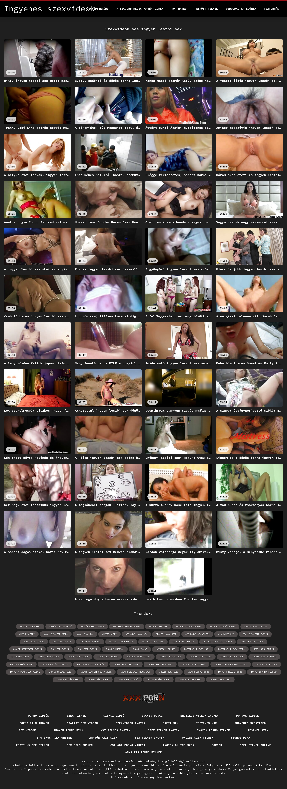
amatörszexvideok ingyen (126, 626)
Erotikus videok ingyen (199, 715)
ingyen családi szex (60, 672)
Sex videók (27, 730)
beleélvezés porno (34, 641)
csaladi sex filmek (153, 641)
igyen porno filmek (48, 656)
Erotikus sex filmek (32, 745)
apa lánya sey (226, 634)
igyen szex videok (107, 656)
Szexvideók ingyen (130, 723)
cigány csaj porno (90, 641)
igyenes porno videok (139, 656)
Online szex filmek (197, 737)
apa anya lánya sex (136, 634)
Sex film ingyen (80, 745)
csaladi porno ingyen (121, 641)
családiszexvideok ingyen (27, 649)
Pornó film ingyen (34, 723)
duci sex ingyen (60, 649)
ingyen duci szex (169, 672)
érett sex (171, 723)
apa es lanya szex (166, 634)
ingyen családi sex (266, 664)
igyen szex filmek (78, 656)
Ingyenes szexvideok (250, 723)
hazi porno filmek (264, 649)
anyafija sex (109, 634)
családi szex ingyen (252, 641)
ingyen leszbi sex (220, 679)
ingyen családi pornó (193, 664)
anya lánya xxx (85, 634)
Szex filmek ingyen (163, 730)
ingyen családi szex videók (96, 672)
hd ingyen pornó (20, 656)
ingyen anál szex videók (90, 664)
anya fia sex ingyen (255, 626)
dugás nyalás (140, 649)
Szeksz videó (113, 715)
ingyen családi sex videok (25, 672)
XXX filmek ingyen (115, 730)
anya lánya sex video (56, 634)
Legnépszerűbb (98, 8)
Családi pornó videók (127, 745)
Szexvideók (124, 777)
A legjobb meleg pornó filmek (140, 8)
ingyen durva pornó (198, 672)
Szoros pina (240, 737)
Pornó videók (38, 715)
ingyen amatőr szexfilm (55, 664)
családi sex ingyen (183, 641)
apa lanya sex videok (197, 634)
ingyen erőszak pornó (230, 672)
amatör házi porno (30, 626)
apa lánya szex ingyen (255, 634)
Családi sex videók (82, 723)
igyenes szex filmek (232, 656)
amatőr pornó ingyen (92, 626)
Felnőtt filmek (206, 8)
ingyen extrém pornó (68, 679)
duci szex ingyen (87, 649)
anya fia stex (27, 634)
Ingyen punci (152, 715)
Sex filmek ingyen (149, 737)
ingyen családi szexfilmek (135, 672)
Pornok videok (247, 715)
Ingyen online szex (178, 745)
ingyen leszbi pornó (190, 679)
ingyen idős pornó (128, 679)
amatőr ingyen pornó (60, 626)
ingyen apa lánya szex (160, 664)
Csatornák (271, 8)
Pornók (217, 745)
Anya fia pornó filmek (143, 752)
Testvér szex (258, 730)
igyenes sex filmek (170, 656)
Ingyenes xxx (206, 723)
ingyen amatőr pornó (21, 664)
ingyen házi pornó (98, 679)
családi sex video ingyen (217, 641)
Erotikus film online (54, 737)
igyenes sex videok (201, 656)
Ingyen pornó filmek (213, 730)
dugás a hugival (115, 649)
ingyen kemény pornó (158, 679)
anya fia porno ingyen (188, 626)
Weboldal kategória (241, 8)
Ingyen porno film (68, 730)
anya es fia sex (158, 626)
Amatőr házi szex (103, 737)
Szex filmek (76, 715)
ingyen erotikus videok (264, 672)
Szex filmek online (255, 745)
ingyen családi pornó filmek (230, 664)
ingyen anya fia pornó (126, 664)
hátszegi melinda (165, 649)
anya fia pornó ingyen (222, 626)
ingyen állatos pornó (264, 656)
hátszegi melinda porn (196, 649)
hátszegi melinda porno (231, 649)
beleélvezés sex (62, 641)
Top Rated (179, 8)
